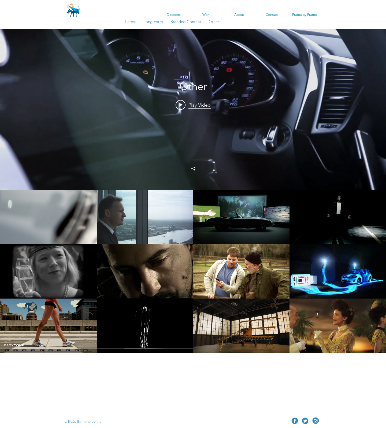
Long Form (153, 21)
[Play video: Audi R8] (193, 104)
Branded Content (185, 21)
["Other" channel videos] (193, 298)
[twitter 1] (305, 420)
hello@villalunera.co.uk (82, 421)
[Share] (193, 168)
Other (214, 21)
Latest (130, 21)
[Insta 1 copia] (315, 420)
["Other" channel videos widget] (193, 218)
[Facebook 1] (294, 420)
